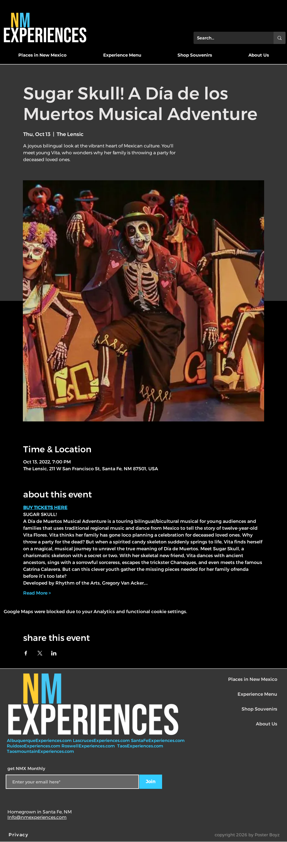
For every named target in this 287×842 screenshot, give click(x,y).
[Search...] (229, 38)
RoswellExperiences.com (88, 746)
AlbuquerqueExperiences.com (40, 740)
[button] (42, 55)
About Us (266, 724)
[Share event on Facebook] (26, 653)
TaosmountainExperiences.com (40, 751)
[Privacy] (19, 834)
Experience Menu (257, 694)
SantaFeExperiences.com (158, 740)
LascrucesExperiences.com (102, 740)
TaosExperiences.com (140, 746)
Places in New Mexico (252, 679)
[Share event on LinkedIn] (54, 653)
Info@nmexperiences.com (37, 817)
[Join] (150, 782)
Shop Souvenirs (259, 709)
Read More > (37, 593)
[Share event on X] (40, 653)
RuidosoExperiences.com (33, 746)
